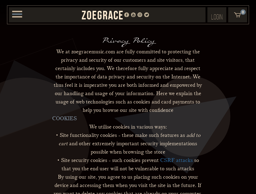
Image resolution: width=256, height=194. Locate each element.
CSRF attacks (176, 160)
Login (217, 17)
